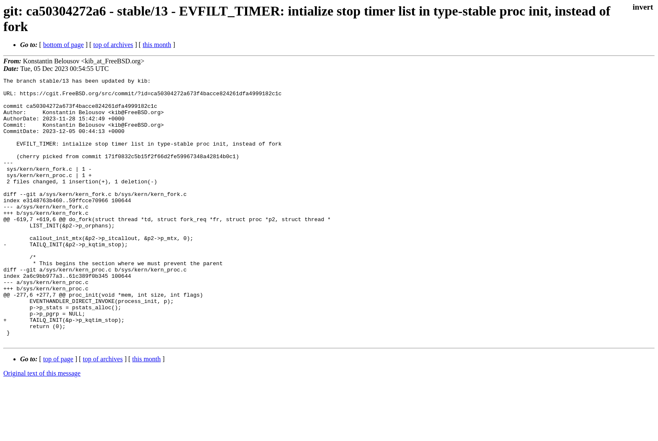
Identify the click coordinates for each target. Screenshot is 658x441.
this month (157, 44)
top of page (58, 411)
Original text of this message (42, 426)
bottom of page (63, 44)
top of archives (113, 44)
